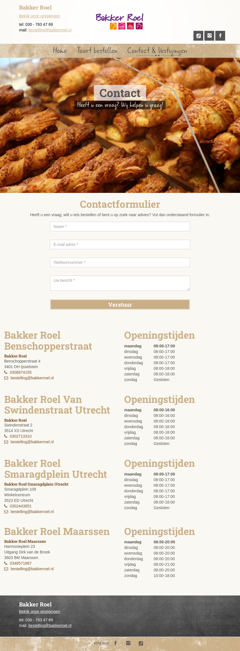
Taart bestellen (97, 50)
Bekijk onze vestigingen (39, 16)
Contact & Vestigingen (157, 50)
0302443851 (21, 506)
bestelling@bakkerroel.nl (49, 30)
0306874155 (21, 372)
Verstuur (120, 304)
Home (60, 50)
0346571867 (21, 563)
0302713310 (21, 436)
